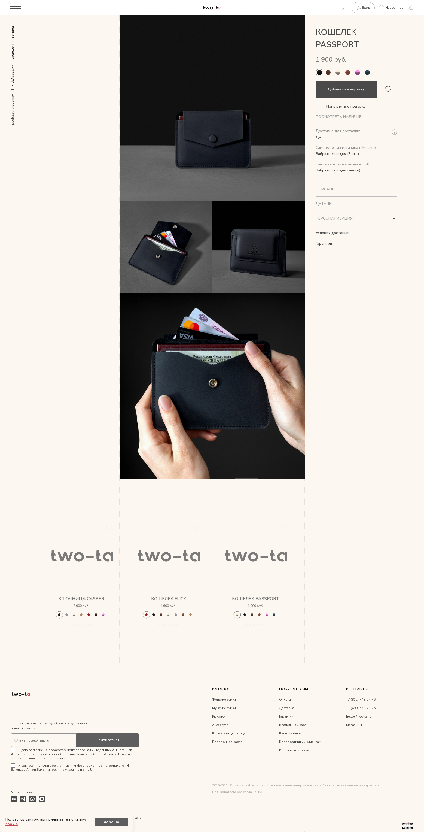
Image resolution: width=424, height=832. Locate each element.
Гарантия (324, 243)
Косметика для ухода (229, 734)
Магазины (354, 725)
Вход (363, 8)
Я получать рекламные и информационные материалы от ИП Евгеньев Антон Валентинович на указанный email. (71, 768)
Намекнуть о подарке (346, 106)
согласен (28, 766)
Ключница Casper (81, 599)
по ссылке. (58, 759)
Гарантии (286, 717)
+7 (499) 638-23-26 (361, 708)
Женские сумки (224, 700)
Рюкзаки (218, 717)
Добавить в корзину (346, 89)
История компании (294, 751)
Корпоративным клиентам (300, 742)
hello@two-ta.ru (358, 717)
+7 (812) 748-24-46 (361, 700)
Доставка (286, 708)
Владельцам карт (292, 725)
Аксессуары (221, 725)
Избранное (391, 7)
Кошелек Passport (255, 599)
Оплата (285, 700)
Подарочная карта (227, 742)
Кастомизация (290, 734)
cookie (93, 822)
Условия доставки (332, 232)
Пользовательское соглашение (237, 792)
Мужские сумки (224, 708)
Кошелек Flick (168, 599)
